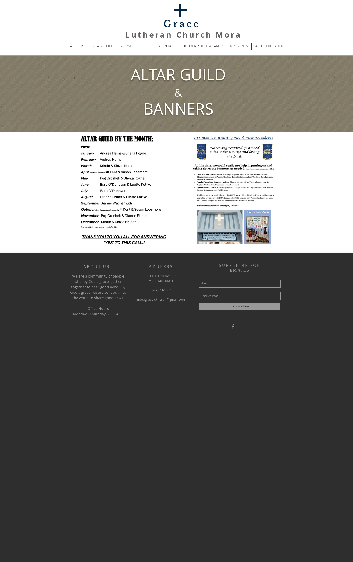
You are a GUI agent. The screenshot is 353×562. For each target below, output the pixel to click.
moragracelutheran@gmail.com (161, 299)
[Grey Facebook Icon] (233, 326)
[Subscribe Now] (240, 306)
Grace (181, 23)
